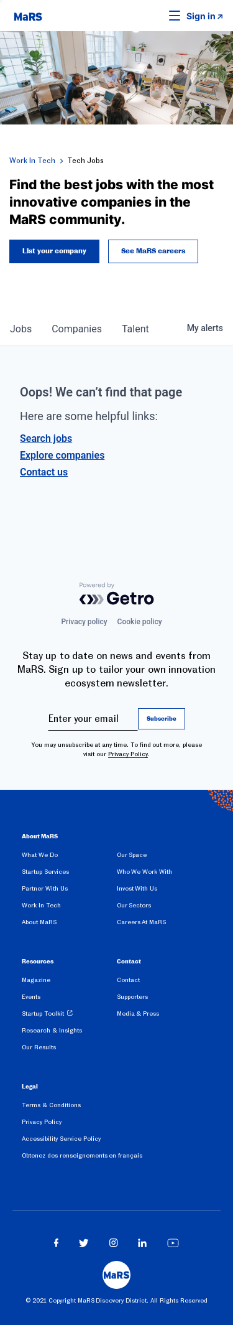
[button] (155, 15)
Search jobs (46, 438)
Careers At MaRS (142, 922)
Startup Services (45, 871)
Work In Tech (32, 160)
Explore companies (62, 455)
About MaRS (39, 922)
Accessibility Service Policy (61, 1138)
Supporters (132, 996)
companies (77, 329)
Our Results (39, 1047)
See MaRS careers (153, 251)
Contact (128, 979)
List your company (54, 251)
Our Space (132, 854)
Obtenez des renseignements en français (82, 1155)
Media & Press (138, 1013)
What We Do (40, 854)
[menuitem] (69, 857)
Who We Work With (144, 871)
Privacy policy (84, 621)
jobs (21, 329)
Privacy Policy (128, 754)
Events (31, 996)
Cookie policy (139, 621)
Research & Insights (52, 1030)
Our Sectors (134, 905)
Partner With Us (45, 888)
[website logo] (28, 15)
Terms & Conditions (51, 1105)
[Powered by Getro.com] (117, 594)
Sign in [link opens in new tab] (201, 16)
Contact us (44, 472)
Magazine (36, 979)
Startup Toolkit (43, 1013)
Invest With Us (137, 888)
